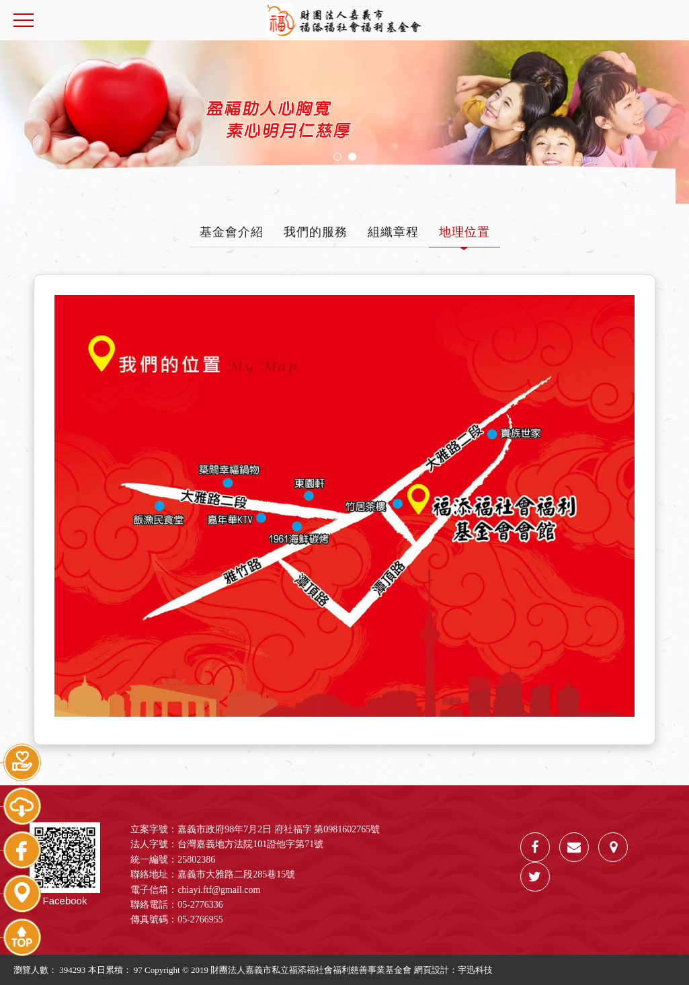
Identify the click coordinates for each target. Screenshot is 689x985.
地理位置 (464, 232)
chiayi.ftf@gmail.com (218, 890)
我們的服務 (316, 232)
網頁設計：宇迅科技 (453, 970)
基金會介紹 (232, 232)
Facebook (65, 864)
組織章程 (393, 232)
